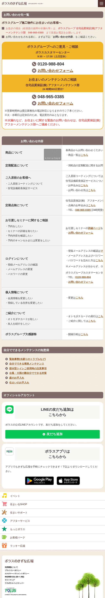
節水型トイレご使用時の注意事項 (28, 368)
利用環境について (11, 567)
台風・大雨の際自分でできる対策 (28, 373)
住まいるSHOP (14, 503)
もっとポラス (13, 528)
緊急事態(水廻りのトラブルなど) (27, 359)
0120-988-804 (51, 64)
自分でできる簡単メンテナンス (26, 363)
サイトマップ (10, 580)
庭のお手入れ (16, 377)
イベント (11, 495)
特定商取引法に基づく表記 (14, 577)
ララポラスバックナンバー (14, 583)
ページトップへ (98, 579)
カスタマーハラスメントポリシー (17, 573)
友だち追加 (55, 434)
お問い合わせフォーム (55, 71)
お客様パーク (13, 537)
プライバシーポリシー (13, 570)
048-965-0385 (51, 96)
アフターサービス (16, 520)
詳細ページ (94, 228)
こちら (84, 155)
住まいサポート (15, 512)
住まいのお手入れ (19, 382)
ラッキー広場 (13, 545)
